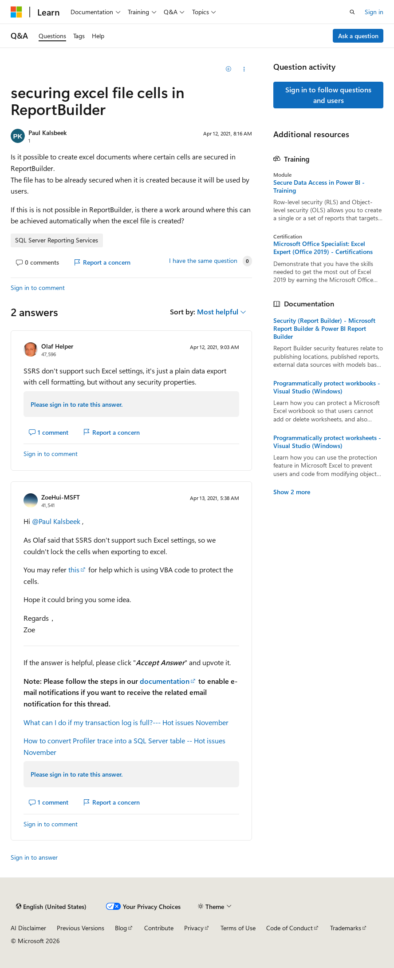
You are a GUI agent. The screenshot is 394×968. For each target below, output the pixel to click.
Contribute (158, 928)
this (73, 569)
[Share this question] (244, 69)
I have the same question (203, 260)
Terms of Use (238, 928)
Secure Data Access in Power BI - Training (319, 186)
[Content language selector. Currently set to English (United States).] (51, 906)
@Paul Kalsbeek (57, 521)
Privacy (194, 928)
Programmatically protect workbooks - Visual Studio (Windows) (326, 387)
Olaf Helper (57, 346)
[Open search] (352, 12)
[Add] (228, 69)
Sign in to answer (34, 857)
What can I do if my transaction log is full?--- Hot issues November (126, 722)
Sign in (374, 12)
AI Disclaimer (28, 928)
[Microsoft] (16, 12)
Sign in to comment (38, 287)
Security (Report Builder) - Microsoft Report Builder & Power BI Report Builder (324, 329)
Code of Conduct (289, 928)
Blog (121, 928)
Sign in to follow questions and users (328, 95)
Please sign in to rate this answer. (76, 404)
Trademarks (345, 928)
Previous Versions (80, 928)
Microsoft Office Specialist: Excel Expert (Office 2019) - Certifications (323, 248)
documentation (164, 681)
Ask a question (358, 36)
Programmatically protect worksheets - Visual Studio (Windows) (327, 442)
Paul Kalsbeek (47, 132)
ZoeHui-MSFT (60, 497)
